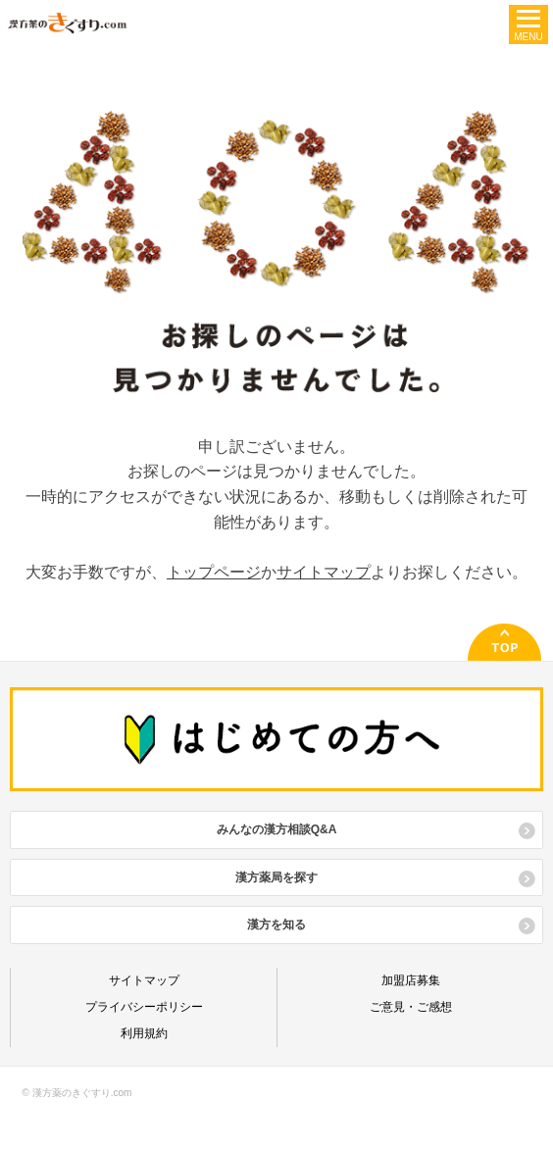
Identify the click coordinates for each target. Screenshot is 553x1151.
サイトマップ (323, 572)
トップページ (214, 572)
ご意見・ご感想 (411, 1007)
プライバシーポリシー (144, 1007)
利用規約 (144, 1033)
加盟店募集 (410, 980)
